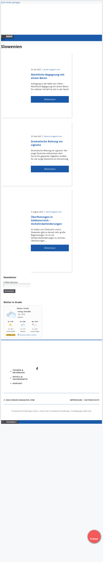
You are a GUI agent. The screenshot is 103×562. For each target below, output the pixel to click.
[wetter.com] (11, 335)
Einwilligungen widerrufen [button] (81, 411)
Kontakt (17, 383)
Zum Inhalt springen (10, 2)
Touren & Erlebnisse (19, 371)
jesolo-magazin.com (52, 69)
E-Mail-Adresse (11, 282)
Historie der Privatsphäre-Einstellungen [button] (55, 411)
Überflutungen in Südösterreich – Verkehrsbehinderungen (46, 220)
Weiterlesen (49, 99)
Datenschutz (92, 400)
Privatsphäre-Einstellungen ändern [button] (24, 411)
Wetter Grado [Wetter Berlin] (23, 308)
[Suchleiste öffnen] (3, 39)
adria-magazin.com (54, 212)
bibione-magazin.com (53, 136)
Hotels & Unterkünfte (20, 378)
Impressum (76, 400)
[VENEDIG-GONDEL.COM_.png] (52, 30)
